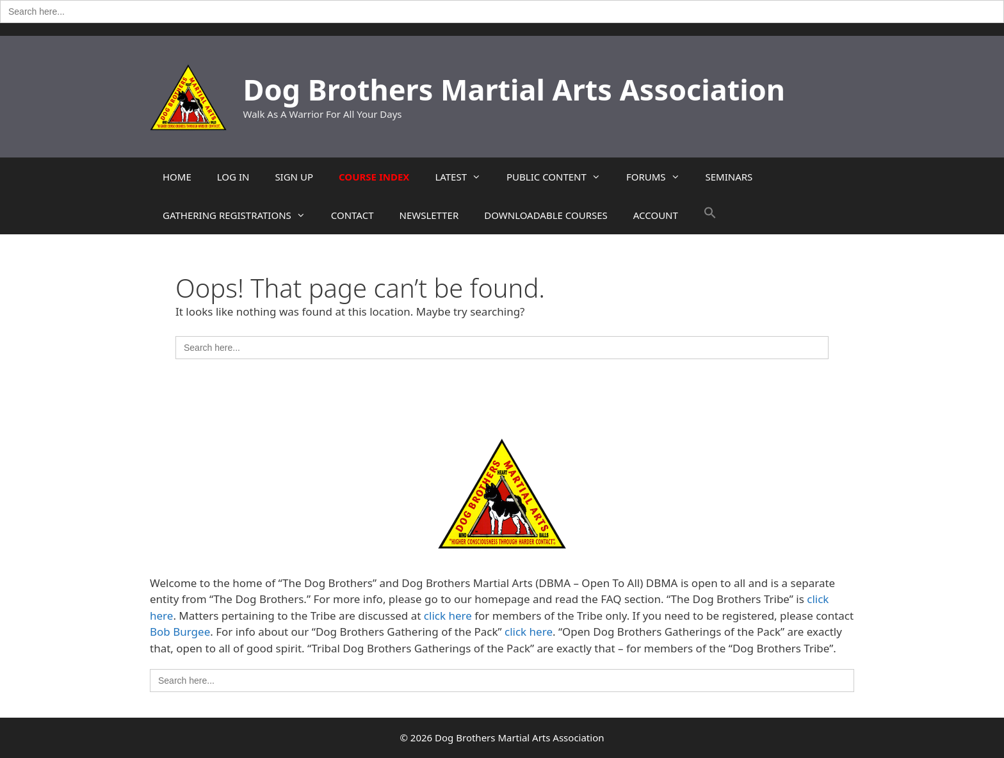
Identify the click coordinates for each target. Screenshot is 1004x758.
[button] (710, 215)
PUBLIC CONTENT (559, 176)
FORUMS (659, 176)
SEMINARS (729, 176)
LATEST (464, 176)
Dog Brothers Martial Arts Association (514, 89)
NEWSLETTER (428, 215)
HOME (177, 176)
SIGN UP (294, 176)
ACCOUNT (655, 215)
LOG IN (233, 176)
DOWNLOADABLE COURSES (546, 215)
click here (448, 615)
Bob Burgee (180, 631)
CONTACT (352, 215)
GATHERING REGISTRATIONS (240, 215)
